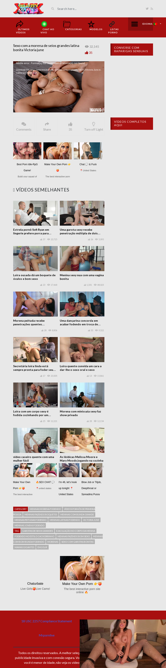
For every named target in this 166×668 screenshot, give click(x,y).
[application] (58, 86)
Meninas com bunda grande (77, 514)
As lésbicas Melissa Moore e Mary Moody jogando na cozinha (81, 458)
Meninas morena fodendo (45, 509)
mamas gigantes (24, 547)
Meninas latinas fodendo (65, 520)
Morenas (52, 541)
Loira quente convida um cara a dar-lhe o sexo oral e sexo (81, 367)
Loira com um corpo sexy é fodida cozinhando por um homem (30, 415)
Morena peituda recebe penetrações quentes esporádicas (29, 324)
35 (90, 52)
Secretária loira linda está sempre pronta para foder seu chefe (33, 369)
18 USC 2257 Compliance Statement (46, 621)
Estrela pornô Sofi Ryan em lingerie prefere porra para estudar (31, 233)
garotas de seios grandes (37, 531)
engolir (42, 547)
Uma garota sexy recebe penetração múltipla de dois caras (79, 233)
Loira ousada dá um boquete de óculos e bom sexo (34, 276)
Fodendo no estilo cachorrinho (34, 536)
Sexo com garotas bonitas (77, 541)
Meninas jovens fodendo (29, 525)
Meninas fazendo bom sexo (74, 536)
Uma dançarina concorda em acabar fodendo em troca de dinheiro (79, 324)
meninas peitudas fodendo (30, 520)
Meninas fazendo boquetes (41, 514)
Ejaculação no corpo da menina (75, 531)
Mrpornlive (47, 635)
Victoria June (91, 520)
